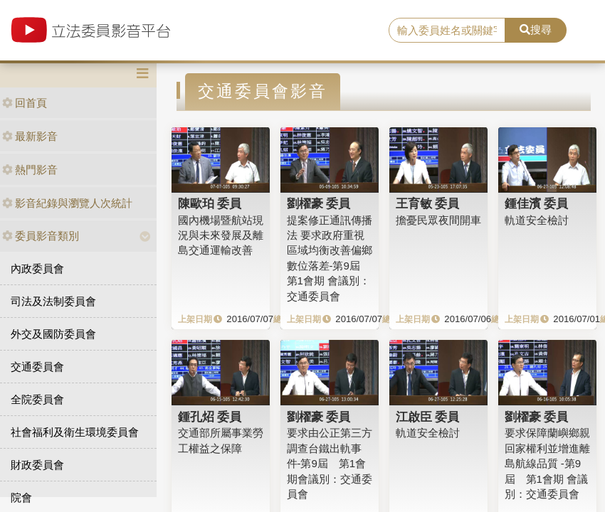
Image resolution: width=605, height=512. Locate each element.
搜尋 (536, 29)
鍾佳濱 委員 (537, 203)
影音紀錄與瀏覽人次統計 (67, 203)
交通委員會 (37, 367)
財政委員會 (37, 465)
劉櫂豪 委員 (319, 203)
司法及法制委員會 (53, 301)
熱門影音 (30, 170)
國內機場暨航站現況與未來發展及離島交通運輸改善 (220, 235)
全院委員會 (37, 399)
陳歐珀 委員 (210, 203)
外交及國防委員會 (53, 334)
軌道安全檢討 (537, 220)
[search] (447, 30)
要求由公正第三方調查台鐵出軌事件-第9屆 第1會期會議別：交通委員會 (329, 463)
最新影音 (30, 136)
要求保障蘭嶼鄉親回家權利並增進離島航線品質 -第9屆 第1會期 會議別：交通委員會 (547, 463)
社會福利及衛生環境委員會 (75, 432)
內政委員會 (37, 268)
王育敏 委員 (428, 203)
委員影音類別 (40, 236)
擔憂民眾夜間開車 (438, 220)
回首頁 (24, 103)
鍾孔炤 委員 (210, 416)
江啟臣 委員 (428, 416)
